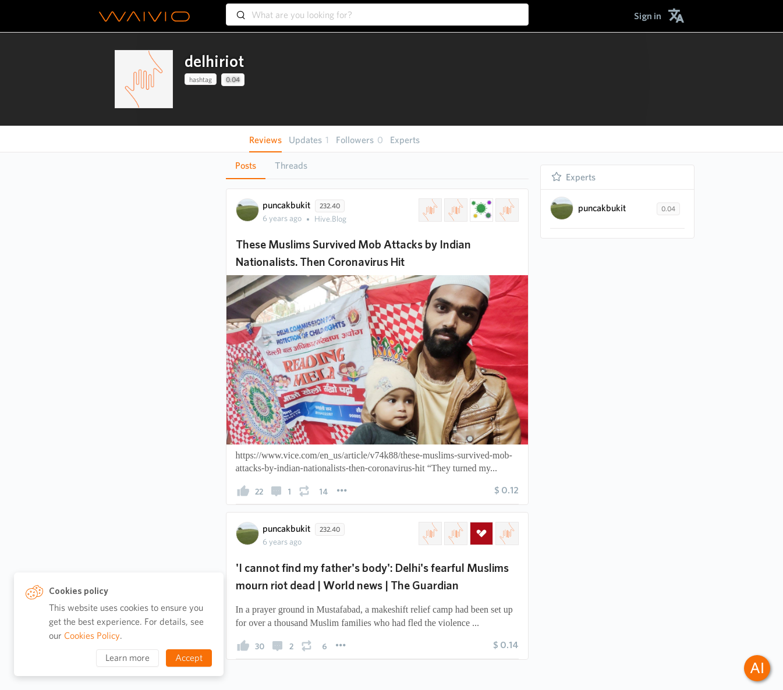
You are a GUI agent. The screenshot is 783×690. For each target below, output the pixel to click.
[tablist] (377, 165)
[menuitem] (647, 16)
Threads (291, 165)
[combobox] (377, 9)
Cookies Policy (92, 635)
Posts (245, 165)
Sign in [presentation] (647, 16)
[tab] (245, 166)
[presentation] (144, 79)
